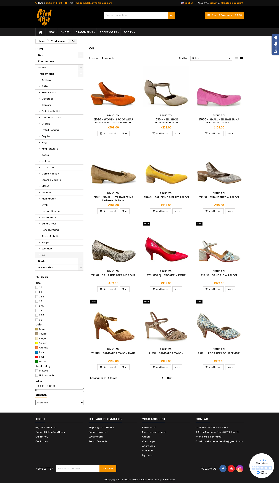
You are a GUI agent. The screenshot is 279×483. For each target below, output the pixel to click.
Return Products (98, 441)
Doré (42, 329)
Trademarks (84, 32)
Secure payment (98, 432)
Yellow (43, 343)
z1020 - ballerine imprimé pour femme (113, 276)
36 (40, 292)
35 (40, 287)
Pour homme (46, 61)
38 (40, 310)
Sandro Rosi (49, 223)
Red (41, 357)
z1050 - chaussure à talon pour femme (219, 198)
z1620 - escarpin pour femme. (219, 353)
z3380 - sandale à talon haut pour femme (113, 354)
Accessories (108, 32)
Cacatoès (47, 98)
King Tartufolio (50, 148)
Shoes (65, 32)
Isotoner (46, 161)
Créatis (46, 123)
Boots (128, 32)
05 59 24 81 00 (54, 2)
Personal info (149, 427)
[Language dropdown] (189, 3)
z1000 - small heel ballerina (219, 119)
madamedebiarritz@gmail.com (94, 2)
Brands (41, 395)
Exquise (46, 136)
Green (42, 361)
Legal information (45, 427)
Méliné (45, 186)
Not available (46, 375)
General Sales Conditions (50, 432)
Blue (41, 352)
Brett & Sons (49, 92)
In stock (43, 370)
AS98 (45, 86)
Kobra (45, 155)
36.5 (41, 296)
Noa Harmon (49, 217)
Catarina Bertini (51, 111)
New (51, 32)
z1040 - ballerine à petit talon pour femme (166, 198)
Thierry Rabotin (50, 236)
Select (211, 58)
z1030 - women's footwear (113, 119)
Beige (42, 338)
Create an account (232, 2)
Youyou (46, 242)
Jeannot (46, 192)
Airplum (46, 80)
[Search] (139, 15)
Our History (41, 436)
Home (39, 49)
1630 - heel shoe (166, 119)
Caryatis (46, 105)
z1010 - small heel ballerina (113, 197)
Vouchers (147, 450)
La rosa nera (49, 167)
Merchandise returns (154, 432)
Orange (43, 347)
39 (40, 320)
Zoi (43, 255)
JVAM (45, 205)
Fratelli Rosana (50, 130)
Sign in (213, 2)
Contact (203, 419)
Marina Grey (49, 198)
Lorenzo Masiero (51, 180)
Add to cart (108, 133)
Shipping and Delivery (101, 427)
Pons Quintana (50, 230)
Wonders (47, 248)
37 (40, 301)
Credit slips (148, 441)
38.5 (41, 315)
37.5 (41, 306)
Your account (153, 419)
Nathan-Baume (51, 211)
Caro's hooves (50, 173)
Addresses (148, 446)
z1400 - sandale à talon (219, 275)
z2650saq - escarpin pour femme (166, 276)
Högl (44, 142)
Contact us (41, 441)
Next (171, 378)
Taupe (43, 333)
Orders (146, 436)
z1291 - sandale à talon (166, 353)
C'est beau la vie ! (52, 117)
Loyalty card (96, 436)
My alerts (147, 455)
